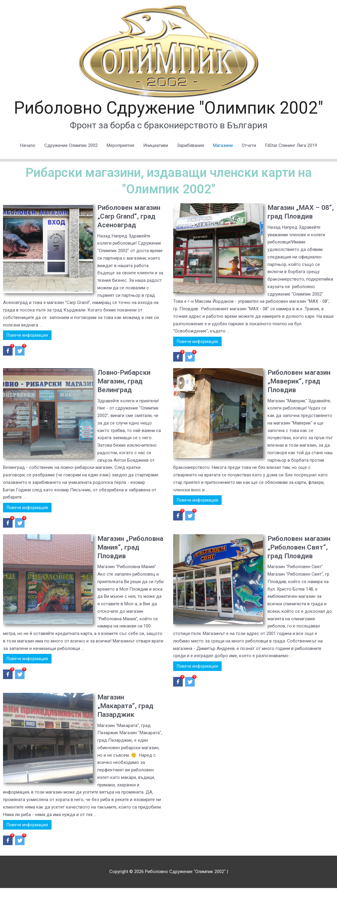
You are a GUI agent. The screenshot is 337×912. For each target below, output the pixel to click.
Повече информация (27, 359)
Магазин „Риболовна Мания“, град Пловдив (119, 574)
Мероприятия (120, 168)
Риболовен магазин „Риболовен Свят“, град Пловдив (299, 574)
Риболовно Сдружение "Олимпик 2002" (168, 119)
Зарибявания (190, 168)
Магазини (223, 168)
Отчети (249, 168)
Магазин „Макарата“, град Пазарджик (127, 730)
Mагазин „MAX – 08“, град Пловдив (299, 234)
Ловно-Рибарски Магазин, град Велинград (125, 404)
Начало (27, 168)
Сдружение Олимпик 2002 (71, 168)
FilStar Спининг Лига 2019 (291, 168)
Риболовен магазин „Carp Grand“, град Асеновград (121, 243)
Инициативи (155, 168)
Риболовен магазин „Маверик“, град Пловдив (295, 408)
